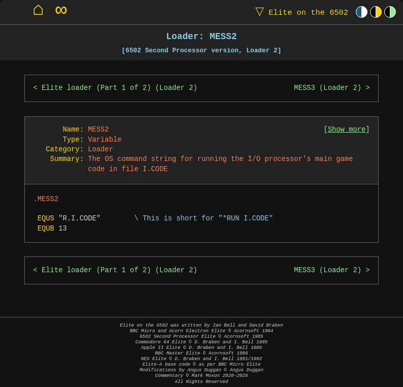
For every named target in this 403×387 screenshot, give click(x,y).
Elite (299, 12)
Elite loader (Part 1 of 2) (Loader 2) (119, 88)
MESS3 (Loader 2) (327, 88)
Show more (347, 130)
